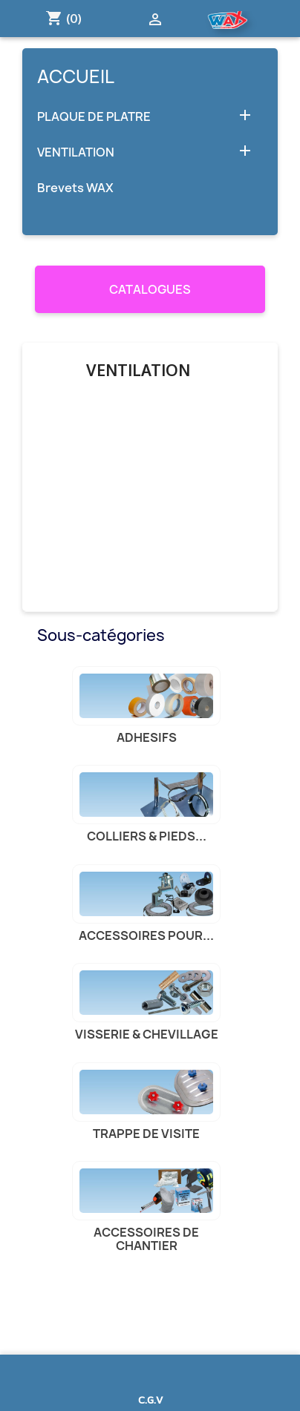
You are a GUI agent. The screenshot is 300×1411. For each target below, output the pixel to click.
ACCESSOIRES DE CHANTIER (146, 1239)
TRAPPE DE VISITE (146, 1133)
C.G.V (150, 1399)
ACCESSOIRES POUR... (146, 935)
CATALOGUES (150, 289)
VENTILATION (75, 152)
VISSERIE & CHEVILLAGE (146, 1034)
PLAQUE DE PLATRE (94, 117)
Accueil (75, 76)
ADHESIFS (147, 737)
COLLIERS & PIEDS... (146, 836)
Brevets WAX (75, 188)
